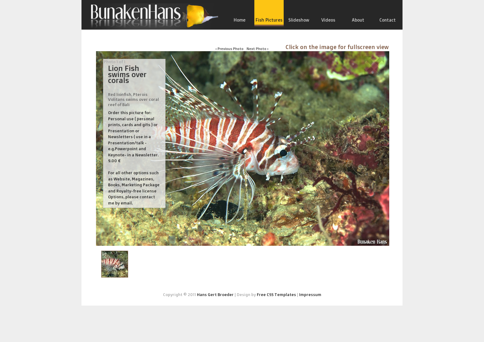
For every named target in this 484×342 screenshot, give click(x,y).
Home (239, 20)
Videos (328, 20)
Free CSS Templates (276, 294)
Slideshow (298, 20)
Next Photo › (258, 48)
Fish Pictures (269, 20)
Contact (387, 20)
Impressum (310, 294)
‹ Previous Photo (229, 48)
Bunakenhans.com (150, 16)
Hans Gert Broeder (215, 294)
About (358, 20)
